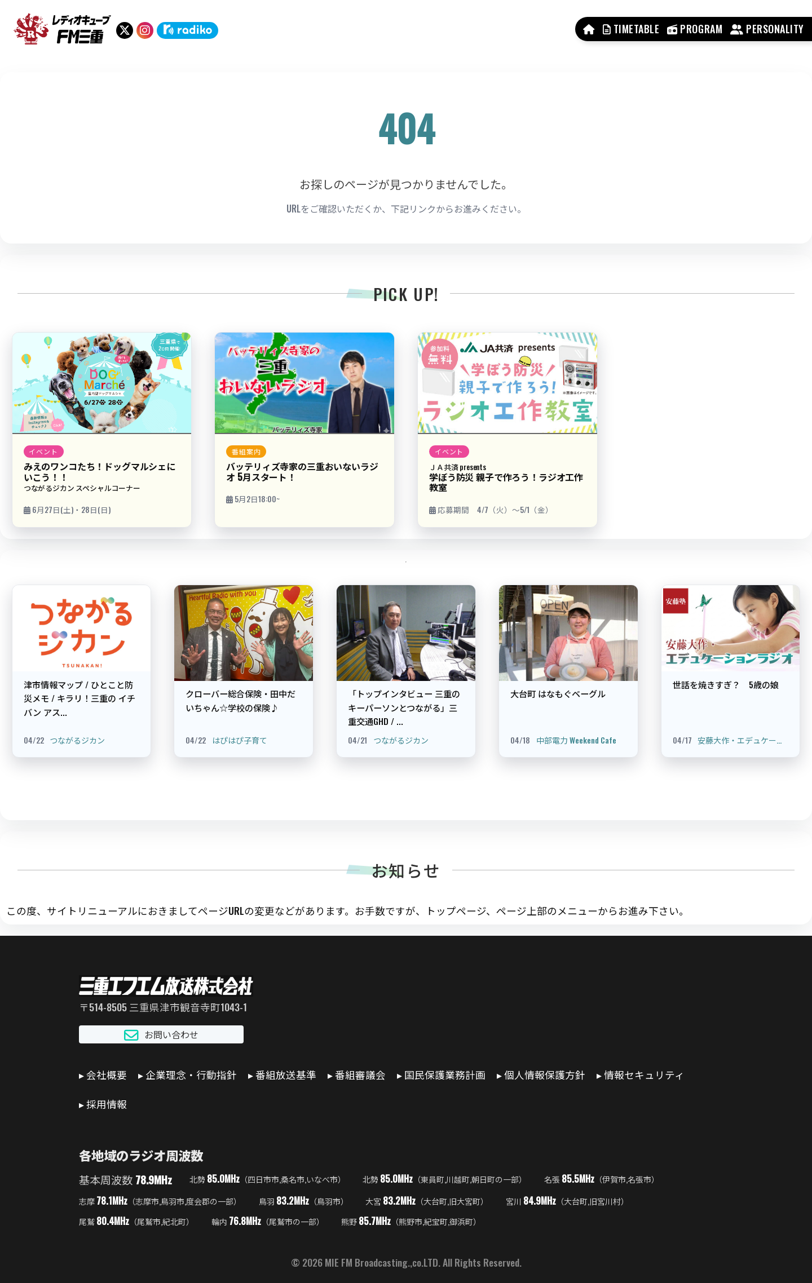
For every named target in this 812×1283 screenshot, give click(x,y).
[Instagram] (144, 30)
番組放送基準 (285, 1074)
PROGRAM (694, 28)
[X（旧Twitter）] (124, 30)
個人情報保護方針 (544, 1074)
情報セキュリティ (644, 1074)
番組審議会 (360, 1074)
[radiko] (187, 30)
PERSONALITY (767, 28)
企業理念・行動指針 (191, 1074)
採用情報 (106, 1103)
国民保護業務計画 (445, 1074)
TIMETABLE (631, 28)
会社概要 (106, 1074)
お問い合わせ (161, 1035)
